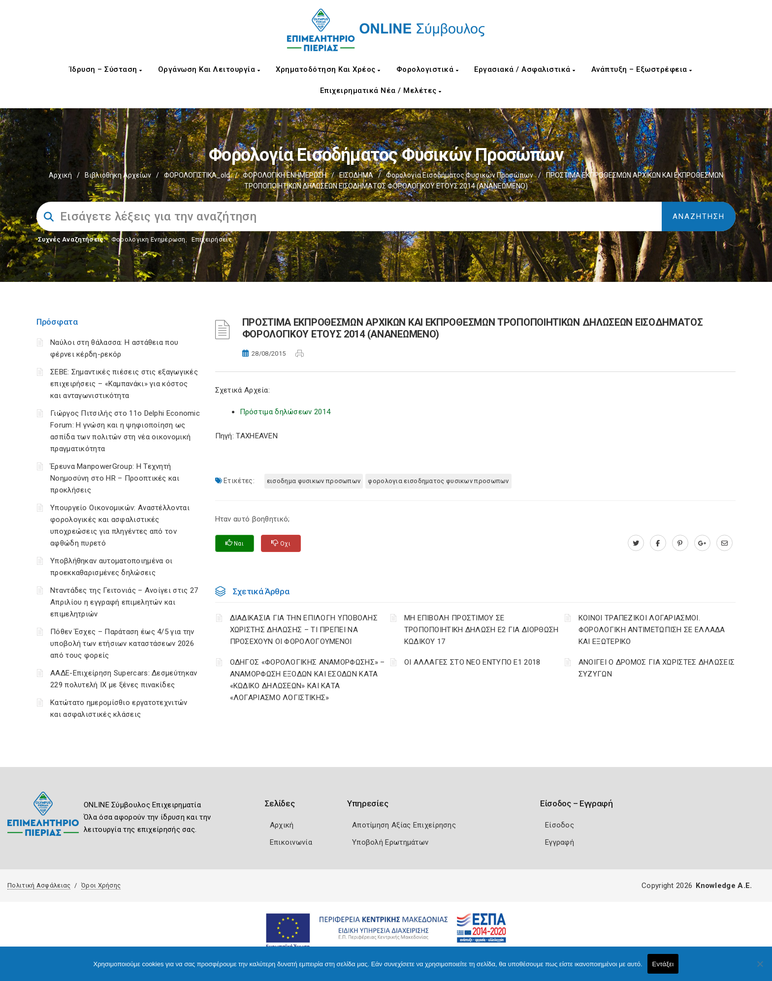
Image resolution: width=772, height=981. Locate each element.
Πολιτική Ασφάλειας (38, 885)
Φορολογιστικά (427, 69)
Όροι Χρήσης (101, 885)
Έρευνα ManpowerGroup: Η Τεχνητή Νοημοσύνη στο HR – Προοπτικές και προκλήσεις (114, 478)
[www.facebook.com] (658, 543)
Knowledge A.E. (724, 885)
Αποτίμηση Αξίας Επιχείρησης (404, 825)
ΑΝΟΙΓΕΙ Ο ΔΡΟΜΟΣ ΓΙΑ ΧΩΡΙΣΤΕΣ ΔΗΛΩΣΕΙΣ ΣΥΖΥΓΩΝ (657, 668)
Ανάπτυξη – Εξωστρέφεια (641, 69)
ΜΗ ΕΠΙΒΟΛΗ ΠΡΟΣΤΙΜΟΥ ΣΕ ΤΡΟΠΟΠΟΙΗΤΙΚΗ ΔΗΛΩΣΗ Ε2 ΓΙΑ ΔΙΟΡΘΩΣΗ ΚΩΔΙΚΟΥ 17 (481, 629)
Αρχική (60, 175)
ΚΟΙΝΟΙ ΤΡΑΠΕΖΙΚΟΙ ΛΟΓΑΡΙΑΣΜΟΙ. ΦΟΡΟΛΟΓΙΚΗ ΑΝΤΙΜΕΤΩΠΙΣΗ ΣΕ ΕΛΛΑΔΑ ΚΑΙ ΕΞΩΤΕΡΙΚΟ (652, 629)
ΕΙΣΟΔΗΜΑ (356, 175)
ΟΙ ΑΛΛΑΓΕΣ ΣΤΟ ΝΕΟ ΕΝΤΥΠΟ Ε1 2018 (472, 662)
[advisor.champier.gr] (724, 543)
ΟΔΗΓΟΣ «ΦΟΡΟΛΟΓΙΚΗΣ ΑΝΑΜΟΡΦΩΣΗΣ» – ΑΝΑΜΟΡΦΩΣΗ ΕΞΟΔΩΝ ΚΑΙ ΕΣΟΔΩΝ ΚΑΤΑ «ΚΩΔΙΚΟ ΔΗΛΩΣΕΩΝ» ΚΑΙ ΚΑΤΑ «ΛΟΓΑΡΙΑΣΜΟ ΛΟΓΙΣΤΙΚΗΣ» (307, 680)
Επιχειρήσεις (212, 239)
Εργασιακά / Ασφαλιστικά (525, 69)
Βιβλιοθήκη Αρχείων (118, 175)
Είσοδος (559, 825)
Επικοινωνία (291, 842)
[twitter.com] (636, 543)
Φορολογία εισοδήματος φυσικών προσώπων (459, 175)
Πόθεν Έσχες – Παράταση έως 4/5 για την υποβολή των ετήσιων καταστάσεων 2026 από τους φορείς (122, 643)
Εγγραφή (559, 842)
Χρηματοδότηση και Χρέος (328, 69)
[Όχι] (760, 969)
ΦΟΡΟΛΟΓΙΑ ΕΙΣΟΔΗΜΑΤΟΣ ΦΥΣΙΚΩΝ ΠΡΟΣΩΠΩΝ (438, 481)
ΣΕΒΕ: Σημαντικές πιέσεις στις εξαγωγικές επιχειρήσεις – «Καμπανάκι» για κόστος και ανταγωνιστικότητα (124, 384)
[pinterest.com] (680, 543)
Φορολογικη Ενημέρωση (148, 239)
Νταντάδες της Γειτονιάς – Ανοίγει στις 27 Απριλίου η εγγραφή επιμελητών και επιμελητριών (124, 602)
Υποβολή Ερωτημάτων (390, 842)
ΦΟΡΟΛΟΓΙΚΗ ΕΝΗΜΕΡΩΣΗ (284, 175)
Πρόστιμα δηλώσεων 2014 (285, 411)
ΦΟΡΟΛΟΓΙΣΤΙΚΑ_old (197, 175)
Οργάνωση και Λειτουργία (209, 69)
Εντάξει (663, 964)
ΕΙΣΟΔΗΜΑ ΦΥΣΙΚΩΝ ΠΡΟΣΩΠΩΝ (314, 481)
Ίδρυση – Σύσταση (105, 69)
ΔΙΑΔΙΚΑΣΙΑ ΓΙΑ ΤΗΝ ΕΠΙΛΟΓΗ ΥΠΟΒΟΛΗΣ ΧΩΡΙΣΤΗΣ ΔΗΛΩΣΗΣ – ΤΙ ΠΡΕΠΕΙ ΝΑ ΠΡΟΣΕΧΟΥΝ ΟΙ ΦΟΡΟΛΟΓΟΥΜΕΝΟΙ (304, 629)
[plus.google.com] (702, 543)
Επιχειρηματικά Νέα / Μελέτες (381, 90)
